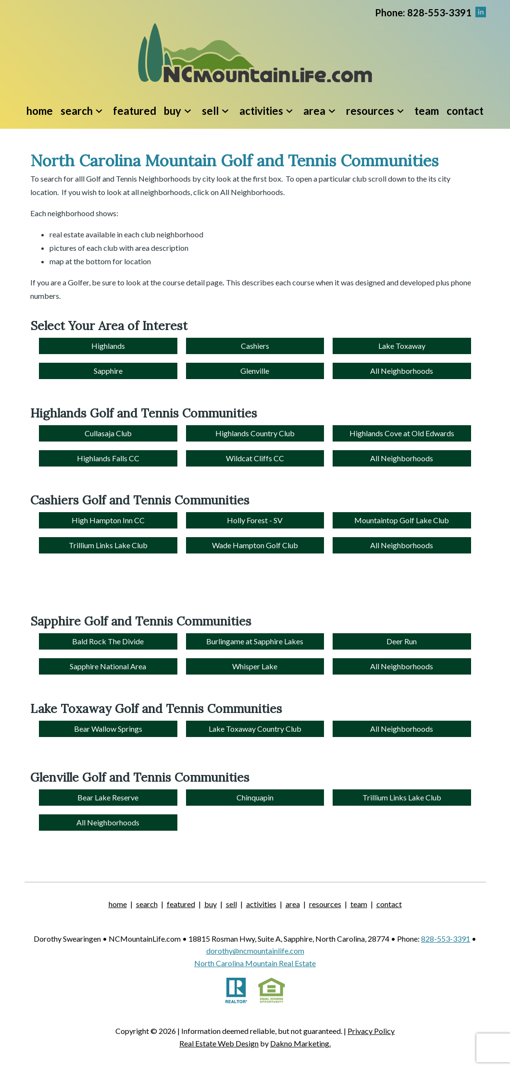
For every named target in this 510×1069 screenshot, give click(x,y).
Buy (210, 904)
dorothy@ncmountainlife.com (255, 950)
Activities (261, 904)
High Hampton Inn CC (108, 520)
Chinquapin (255, 797)
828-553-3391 (445, 938)
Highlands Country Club (255, 433)
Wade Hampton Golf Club (255, 545)
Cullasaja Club (108, 433)
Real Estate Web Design (219, 1043)
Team (426, 110)
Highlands (108, 345)
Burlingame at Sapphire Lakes (254, 641)
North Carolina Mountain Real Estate (255, 963)
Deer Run (401, 641)
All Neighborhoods (401, 370)
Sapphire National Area (108, 666)
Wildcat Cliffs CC (255, 458)
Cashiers (255, 345)
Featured (134, 110)
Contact (465, 110)
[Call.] (423, 11)
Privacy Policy (371, 1030)
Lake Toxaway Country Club (255, 728)
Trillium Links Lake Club (108, 545)
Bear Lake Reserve (107, 797)
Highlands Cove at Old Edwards (401, 433)
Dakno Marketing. (300, 1043)
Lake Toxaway (401, 345)
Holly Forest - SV (255, 520)
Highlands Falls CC (108, 458)
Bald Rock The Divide (108, 641)
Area (293, 904)
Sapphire (108, 370)
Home (39, 110)
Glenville (254, 370)
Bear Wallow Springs (108, 728)
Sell (231, 904)
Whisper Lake (254, 666)
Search (147, 904)
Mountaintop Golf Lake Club (401, 520)
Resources (325, 904)
